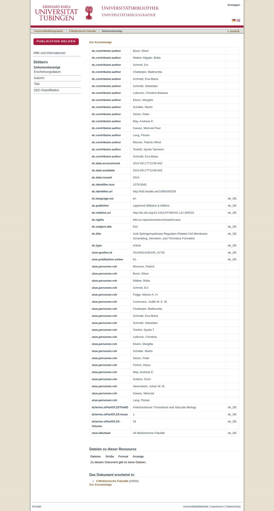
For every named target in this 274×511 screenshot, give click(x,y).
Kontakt (36, 506)
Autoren (39, 78)
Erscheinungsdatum (47, 72)
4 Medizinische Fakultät (82, 31)
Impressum (217, 506)
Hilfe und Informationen (50, 53)
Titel (36, 84)
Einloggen (234, 4)
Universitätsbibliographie (48, 31)
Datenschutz (233, 506)
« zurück (233, 31)
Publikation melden (56, 41)
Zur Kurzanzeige (100, 42)
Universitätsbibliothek (195, 506)
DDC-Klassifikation (46, 90)
